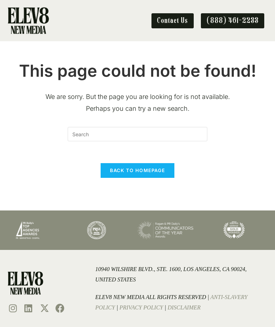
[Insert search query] (137, 134)
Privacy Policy (141, 307)
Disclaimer (184, 307)
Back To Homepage (137, 170)
